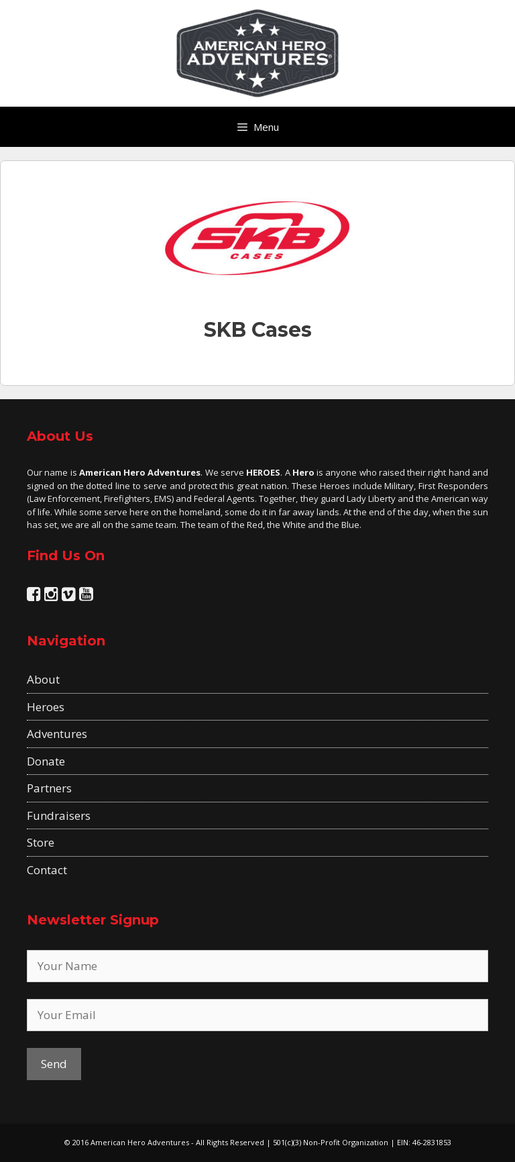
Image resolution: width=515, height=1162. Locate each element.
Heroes (45, 707)
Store (40, 842)
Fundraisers (59, 815)
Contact (47, 870)
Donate (46, 761)
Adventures (57, 733)
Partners (49, 788)
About (43, 679)
